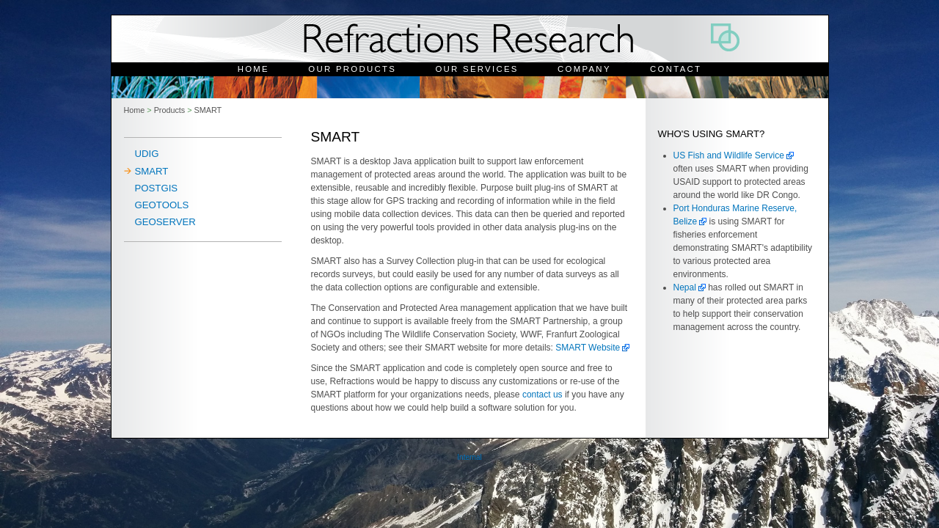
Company (584, 69)
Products (170, 110)
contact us (543, 394)
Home (253, 69)
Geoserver (165, 222)
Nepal (684, 287)
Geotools (162, 205)
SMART (208, 110)
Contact (675, 69)
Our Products (352, 69)
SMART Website (587, 347)
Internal (469, 457)
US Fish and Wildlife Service (728, 155)
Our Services (476, 69)
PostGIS (156, 188)
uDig (147, 153)
